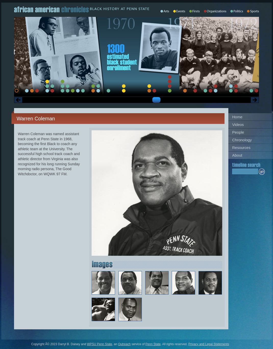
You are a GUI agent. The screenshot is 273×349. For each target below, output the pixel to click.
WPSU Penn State (99, 344)
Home (237, 117)
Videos (238, 124)
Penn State (152, 344)
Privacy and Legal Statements (208, 344)
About (237, 155)
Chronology (242, 140)
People (238, 132)
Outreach (124, 344)
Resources (241, 147)
